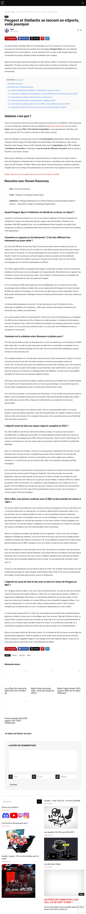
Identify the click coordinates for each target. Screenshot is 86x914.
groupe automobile (57, 126)
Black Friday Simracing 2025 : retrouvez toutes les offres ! (42, 690)
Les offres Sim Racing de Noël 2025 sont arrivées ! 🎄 (15, 690)
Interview (22, 655)
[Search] (82, 3)
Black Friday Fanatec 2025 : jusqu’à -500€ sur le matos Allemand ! (69, 690)
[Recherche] (39, 801)
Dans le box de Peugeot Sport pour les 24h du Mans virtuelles (32, 174)
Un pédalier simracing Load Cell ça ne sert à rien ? (61, 901)
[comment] (43, 760)
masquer (19, 80)
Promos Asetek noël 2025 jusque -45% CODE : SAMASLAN (16, 720)
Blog (13, 12)
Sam (12, 29)
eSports (14, 655)
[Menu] (2, 3)
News (29, 655)
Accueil (7, 12)
